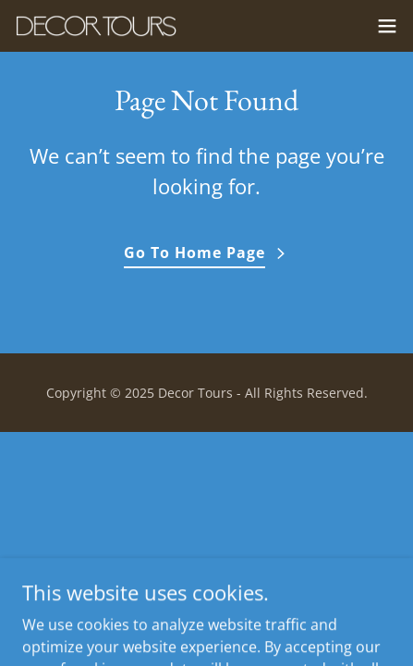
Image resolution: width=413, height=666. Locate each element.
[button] (387, 25)
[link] (96, 26)
